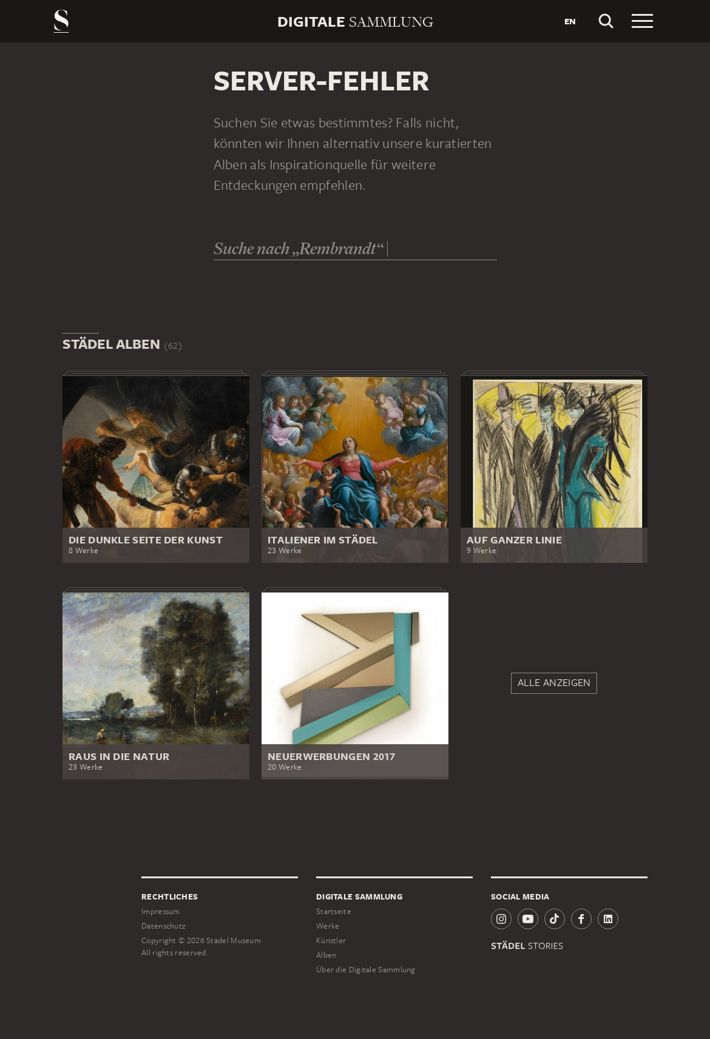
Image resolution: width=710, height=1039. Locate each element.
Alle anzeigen (554, 682)
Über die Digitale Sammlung (366, 969)
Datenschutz (163, 926)
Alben (326, 955)
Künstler (331, 940)
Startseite (333, 911)
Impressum (160, 911)
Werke (328, 926)
